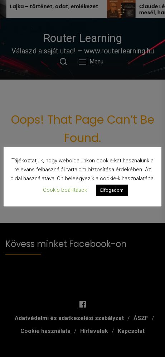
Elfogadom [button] (111, 190)
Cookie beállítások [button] (65, 190)
